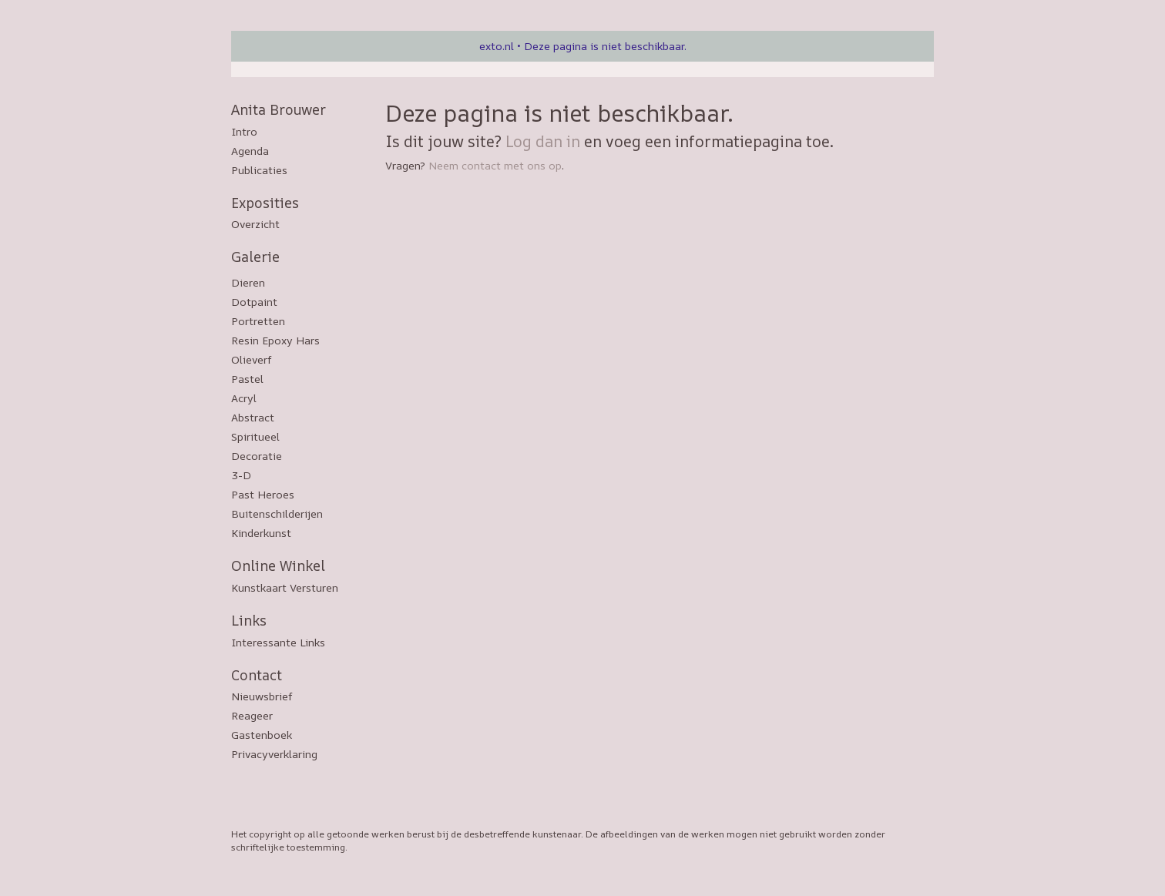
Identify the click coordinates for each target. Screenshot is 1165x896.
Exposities (265, 202)
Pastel (247, 378)
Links (249, 620)
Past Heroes (262, 494)
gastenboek (261, 734)
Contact (256, 675)
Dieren (248, 282)
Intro (244, 131)
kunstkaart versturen (284, 587)
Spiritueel (255, 436)
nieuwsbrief (262, 696)
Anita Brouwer (278, 109)
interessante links (278, 642)
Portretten (258, 321)
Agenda (250, 150)
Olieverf (251, 359)
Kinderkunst (261, 532)
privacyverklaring (274, 754)
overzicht (255, 223)
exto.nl (496, 46)
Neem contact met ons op (495, 165)
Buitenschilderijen (277, 513)
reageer (252, 715)
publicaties (259, 170)
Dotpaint (254, 301)
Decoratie (256, 455)
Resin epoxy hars (275, 340)
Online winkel (278, 565)
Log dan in (542, 141)
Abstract (252, 417)
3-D (241, 475)
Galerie (255, 256)
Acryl (244, 398)
